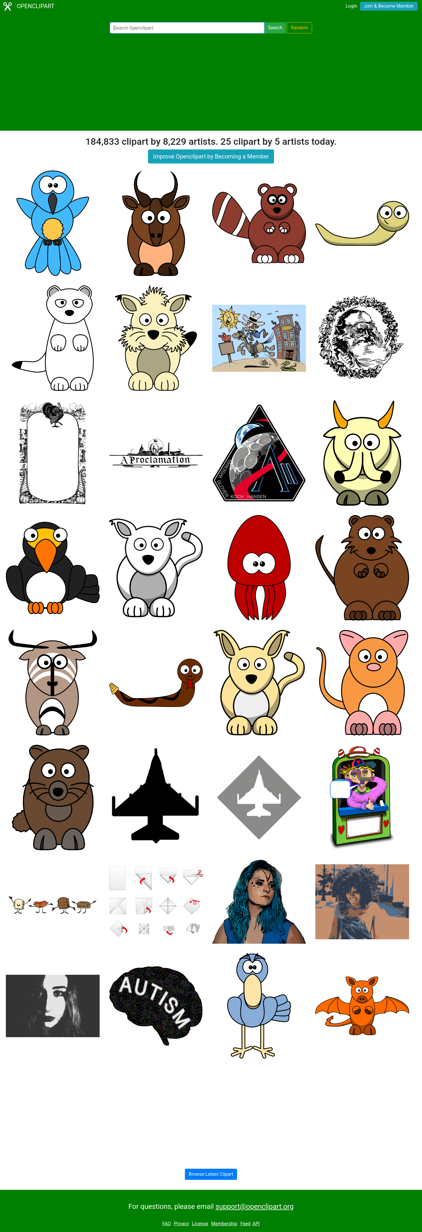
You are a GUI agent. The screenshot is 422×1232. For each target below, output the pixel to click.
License (200, 1223)
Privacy (181, 1223)
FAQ (166, 1223)
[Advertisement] (211, 82)
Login (351, 6)
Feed (245, 1223)
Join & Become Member (389, 6)
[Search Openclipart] (187, 27)
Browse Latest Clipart (211, 1174)
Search (275, 27)
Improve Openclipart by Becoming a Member (211, 156)
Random (299, 27)
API (256, 1223)
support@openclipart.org (254, 1206)
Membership (224, 1223)
